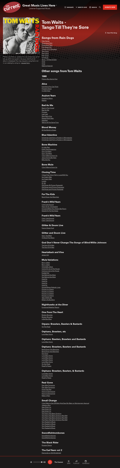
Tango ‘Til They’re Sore (49, 60)
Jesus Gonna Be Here (49, 158)
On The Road (46, 327)
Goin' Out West (47, 153)
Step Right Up (46, 407)
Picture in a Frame (48, 291)
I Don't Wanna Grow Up (49, 156)
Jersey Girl (45, 255)
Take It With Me (47, 298)
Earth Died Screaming (49, 149)
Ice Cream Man (47, 177)
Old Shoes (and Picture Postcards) (53, 187)
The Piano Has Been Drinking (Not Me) (55, 416)
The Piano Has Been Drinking (51, 414)
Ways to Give (81, 7)
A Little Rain (46, 147)
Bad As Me (45, 110)
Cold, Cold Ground (48, 218)
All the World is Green (49, 130)
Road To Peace (46, 366)
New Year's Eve (47, 116)
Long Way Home (47, 334)
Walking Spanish (47, 66)
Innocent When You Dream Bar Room (54, 209)
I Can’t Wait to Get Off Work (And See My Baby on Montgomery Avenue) (65, 403)
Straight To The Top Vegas (50, 211)
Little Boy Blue (47, 319)
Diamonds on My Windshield (51, 453)
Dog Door (45, 354)
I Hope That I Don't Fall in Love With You (55, 175)
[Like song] (111, 33)
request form (25, 63)
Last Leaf (45, 114)
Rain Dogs (45, 51)
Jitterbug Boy (46, 405)
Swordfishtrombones (49, 436)
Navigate (69, 7)
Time (43, 62)
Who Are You (46, 160)
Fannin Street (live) (48, 228)
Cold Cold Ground (48, 205)
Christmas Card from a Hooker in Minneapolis (57, 138)
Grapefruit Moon (47, 98)
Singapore (45, 57)
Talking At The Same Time (50, 122)
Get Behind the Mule (49, 275)
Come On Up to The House (51, 269)
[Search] (99, 7)
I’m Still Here (46, 91)
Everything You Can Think (50, 87)
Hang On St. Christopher (50, 207)
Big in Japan (46, 263)
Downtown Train (47, 43)
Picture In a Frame (48, 289)
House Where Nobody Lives (51, 287)
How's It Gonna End (48, 391)
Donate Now (110, 7)
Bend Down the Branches (50, 197)
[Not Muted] (31, 462)
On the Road (46, 364)
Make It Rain (46, 396)
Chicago (44, 112)
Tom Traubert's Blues (48, 422)
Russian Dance (47, 445)
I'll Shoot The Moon (48, 238)
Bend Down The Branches (50, 349)
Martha (44, 100)
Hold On (44, 279)
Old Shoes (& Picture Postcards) (52, 185)
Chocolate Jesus (47, 267)
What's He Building (48, 300)
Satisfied (45, 120)
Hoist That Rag (46, 389)
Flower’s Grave (47, 89)
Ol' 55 (44, 183)
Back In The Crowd (48, 108)
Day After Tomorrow (48, 385)
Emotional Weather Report (50, 307)
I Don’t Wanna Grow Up (49, 167)
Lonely (44, 181)
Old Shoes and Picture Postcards (52, 189)
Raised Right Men (48, 118)
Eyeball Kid (45, 273)
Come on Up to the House (50, 271)
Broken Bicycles (47, 315)
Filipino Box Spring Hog (49, 79)
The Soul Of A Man (48, 245)
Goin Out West (46, 151)
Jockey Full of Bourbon (49, 49)
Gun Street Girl (47, 47)
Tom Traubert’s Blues (48, 426)
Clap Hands (45, 41)
